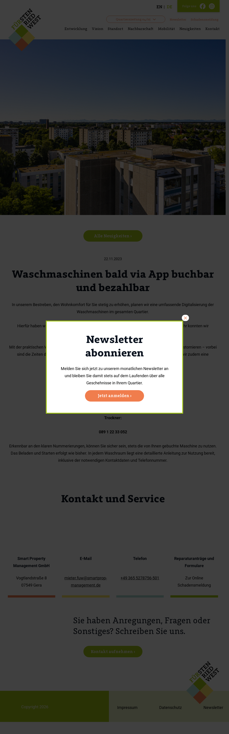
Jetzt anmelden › (114, 395)
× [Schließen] (185, 318)
